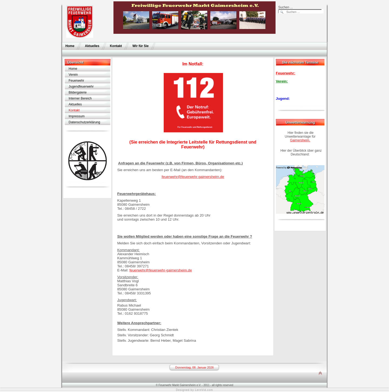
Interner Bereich (80, 98)
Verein (73, 75)
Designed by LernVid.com (194, 389)
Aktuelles (92, 46)
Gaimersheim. (300, 140)
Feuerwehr (76, 80)
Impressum (77, 116)
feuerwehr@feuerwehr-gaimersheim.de (193, 177)
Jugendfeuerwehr (81, 86)
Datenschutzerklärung (84, 122)
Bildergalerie (78, 92)
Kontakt (116, 46)
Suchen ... (285, 7)
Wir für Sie (140, 46)
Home (69, 46)
